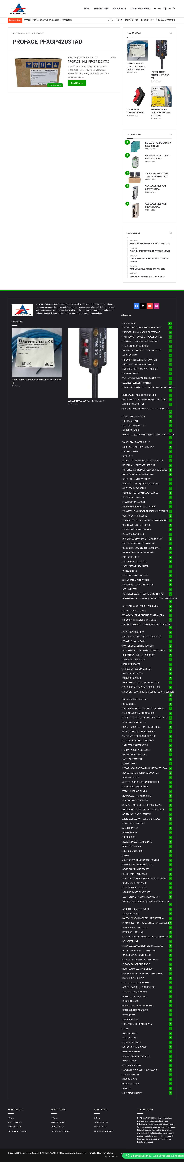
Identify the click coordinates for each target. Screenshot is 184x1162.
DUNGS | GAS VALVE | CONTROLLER (139, 950)
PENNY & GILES (129, 571)
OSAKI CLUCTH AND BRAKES (135, 869)
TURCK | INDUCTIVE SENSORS (136, 750)
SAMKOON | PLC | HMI (132, 932)
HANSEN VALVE (129, 1061)
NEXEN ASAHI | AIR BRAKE (134, 883)
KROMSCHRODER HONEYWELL (136, 529)
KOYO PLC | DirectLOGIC (133, 641)
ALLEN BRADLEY (130, 828)
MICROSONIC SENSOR (132, 851)
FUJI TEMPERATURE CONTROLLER (138, 543)
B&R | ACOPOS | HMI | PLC (134, 425)
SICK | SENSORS (129, 355)
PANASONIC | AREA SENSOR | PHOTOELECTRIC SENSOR (148, 435)
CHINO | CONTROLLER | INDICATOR (138, 655)
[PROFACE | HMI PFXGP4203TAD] (38, 72)
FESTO (125, 855)
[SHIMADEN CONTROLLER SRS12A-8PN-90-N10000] (135, 177)
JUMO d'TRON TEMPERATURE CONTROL (141, 860)
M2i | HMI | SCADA (130, 777)
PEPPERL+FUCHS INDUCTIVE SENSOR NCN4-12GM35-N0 (136, 66)
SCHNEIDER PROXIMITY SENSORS (138, 741)
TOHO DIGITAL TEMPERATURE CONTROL (141, 687)
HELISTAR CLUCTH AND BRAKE (137, 842)
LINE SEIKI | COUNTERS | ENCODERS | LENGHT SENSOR (148, 692)
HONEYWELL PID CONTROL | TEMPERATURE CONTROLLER (149, 598)
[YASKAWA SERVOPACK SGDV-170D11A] (135, 193)
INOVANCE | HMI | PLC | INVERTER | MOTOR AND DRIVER (148, 387)
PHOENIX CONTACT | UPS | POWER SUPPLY (142, 539)
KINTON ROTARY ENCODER (134, 1047)
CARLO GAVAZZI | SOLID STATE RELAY (140, 959)
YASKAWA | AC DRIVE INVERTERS (137, 585)
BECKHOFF (127, 456)
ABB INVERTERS (129, 589)
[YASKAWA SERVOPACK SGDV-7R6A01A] (135, 210)
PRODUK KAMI (119, 9)
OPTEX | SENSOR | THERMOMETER (138, 731)
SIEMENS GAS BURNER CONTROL (138, 865)
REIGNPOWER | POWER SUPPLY (137, 796)
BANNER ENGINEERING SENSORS (138, 646)
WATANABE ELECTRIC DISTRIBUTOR (139, 736)
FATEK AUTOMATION (132, 759)
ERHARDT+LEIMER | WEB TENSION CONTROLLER (145, 511)
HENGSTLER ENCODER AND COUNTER (140, 773)
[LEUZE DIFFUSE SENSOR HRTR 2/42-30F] (161, 54)
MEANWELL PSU (129, 1038)
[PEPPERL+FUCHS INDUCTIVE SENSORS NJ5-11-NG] (161, 96)
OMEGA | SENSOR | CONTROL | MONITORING (143, 918)
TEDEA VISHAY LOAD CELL (134, 888)
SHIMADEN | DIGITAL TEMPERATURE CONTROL (144, 708)
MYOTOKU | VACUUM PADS (135, 996)
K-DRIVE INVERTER (130, 1074)
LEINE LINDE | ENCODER (133, 823)
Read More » (77, 83)
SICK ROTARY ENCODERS (134, 488)
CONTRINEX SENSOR (131, 1065)
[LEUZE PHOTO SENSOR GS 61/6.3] (137, 96)
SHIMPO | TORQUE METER (134, 992)
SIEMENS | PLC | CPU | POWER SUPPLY (140, 493)
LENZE (125, 1028)
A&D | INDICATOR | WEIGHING (136, 982)
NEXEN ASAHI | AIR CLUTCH (135, 927)
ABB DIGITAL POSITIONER (134, 562)
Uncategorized (128, 1015)
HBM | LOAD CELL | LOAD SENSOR (138, 969)
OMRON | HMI (128, 704)
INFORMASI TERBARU (140, 9)
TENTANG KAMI (101, 9)
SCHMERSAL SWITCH (132, 1042)
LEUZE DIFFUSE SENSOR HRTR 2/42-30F (160, 75)
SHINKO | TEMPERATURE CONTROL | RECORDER (144, 718)
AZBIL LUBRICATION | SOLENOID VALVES (141, 819)
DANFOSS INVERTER (131, 1051)
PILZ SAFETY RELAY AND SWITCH (138, 364)
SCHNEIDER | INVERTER (133, 497)
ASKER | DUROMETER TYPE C (136, 909)
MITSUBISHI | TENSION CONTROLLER (139, 620)
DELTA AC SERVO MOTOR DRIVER (137, 474)
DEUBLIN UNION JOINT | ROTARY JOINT (140, 682)
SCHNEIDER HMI (130, 941)
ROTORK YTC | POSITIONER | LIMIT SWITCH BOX (144, 768)
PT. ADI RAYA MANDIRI (51, 1153)
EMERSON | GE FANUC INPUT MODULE (140, 369)
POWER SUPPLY (129, 832)
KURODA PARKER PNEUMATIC (136, 964)
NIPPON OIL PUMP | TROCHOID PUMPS (140, 484)
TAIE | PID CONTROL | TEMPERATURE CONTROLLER (146, 624)
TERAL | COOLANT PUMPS (134, 791)
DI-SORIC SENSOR (130, 1001)
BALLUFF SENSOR (130, 373)
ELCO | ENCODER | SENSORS (135, 575)
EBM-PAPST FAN (130, 421)
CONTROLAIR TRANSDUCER (135, 516)
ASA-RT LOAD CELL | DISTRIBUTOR (138, 987)
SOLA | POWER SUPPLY (133, 978)
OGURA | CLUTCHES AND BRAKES (138, 1005)
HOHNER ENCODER (131, 664)
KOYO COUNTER (129, 1079)
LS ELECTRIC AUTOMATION (135, 745)
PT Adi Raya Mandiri (77, 58)
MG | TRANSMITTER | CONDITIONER (144, 399)
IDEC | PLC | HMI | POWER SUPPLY (138, 447)
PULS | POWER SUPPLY (133, 632)
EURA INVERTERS (130, 914)
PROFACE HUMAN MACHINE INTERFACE (141, 332)
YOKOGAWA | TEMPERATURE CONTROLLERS (143, 615)
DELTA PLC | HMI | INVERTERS (136, 479)
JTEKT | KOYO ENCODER (133, 416)
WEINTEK (126, 1088)
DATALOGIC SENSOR (132, 846)
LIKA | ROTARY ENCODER (134, 502)
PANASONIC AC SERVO (133, 534)
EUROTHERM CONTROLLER (135, 787)
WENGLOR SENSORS (132, 678)
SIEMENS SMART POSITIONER (136, 892)
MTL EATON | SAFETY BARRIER (136, 669)
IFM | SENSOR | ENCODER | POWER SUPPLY (142, 337)
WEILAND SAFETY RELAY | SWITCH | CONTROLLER (145, 901)
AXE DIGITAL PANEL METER (141, 637)
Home (16, 33)
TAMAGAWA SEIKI (130, 1019)
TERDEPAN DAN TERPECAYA (101, 1153)
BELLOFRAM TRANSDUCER (134, 874)
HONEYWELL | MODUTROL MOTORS (139, 395)
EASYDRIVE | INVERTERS (133, 660)
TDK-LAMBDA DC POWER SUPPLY (137, 1024)
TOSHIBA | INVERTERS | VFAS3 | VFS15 (140, 341)
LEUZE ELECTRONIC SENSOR (135, 346)
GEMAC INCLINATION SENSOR (136, 814)
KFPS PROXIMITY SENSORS (135, 800)
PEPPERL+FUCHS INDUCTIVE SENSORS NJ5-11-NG (160, 112)
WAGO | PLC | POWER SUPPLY (136, 442)
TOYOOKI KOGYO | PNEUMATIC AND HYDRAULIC (144, 520)
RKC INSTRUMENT (131, 557)
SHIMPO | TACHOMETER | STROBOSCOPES (142, 805)
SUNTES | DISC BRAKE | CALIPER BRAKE (140, 782)
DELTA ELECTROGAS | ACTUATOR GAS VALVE (143, 809)
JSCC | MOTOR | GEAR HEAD (135, 566)
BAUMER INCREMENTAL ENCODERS (139, 507)
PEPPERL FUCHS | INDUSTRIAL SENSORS (141, 350)
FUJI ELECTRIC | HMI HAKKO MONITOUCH (141, 328)
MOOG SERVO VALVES (132, 673)
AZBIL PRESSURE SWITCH (134, 722)
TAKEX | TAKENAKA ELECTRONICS (138, 713)
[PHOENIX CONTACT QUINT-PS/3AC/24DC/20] (135, 162)
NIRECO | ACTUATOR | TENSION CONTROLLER (143, 650)
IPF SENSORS (128, 837)
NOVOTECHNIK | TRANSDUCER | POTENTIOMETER (145, 409)
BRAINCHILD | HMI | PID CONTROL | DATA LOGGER (145, 923)
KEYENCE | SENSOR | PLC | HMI (136, 383)
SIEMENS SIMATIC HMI (133, 404)
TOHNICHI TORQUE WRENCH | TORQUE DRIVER (144, 878)
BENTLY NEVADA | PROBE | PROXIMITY (140, 606)
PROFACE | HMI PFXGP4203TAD (88, 61)
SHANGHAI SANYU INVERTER (136, 580)
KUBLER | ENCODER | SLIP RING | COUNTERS (143, 461)
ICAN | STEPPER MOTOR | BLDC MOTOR (140, 897)
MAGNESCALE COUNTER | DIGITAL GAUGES (142, 946)
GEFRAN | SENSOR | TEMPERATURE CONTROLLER (145, 937)
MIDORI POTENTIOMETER (134, 754)
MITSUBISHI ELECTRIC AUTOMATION (139, 360)
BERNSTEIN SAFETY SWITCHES (136, 1056)
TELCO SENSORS (130, 451)
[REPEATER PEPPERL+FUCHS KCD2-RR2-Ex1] (135, 146)
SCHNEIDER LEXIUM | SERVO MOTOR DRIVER (143, 594)
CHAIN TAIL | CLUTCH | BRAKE (136, 525)
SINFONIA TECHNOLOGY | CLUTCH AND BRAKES (144, 470)
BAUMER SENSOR (130, 430)
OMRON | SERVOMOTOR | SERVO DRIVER (141, 548)
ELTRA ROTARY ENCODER (134, 611)
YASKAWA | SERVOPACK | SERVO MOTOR (141, 378)
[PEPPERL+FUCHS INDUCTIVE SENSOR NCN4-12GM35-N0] (137, 50)
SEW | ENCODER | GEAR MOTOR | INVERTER (142, 973)
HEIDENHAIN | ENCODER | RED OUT (138, 465)
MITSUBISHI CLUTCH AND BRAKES (138, 552)
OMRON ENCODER (130, 1083)
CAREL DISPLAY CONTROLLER (136, 955)
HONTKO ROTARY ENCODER (135, 1010)
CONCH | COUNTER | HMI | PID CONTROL (141, 727)
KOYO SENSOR (129, 764)
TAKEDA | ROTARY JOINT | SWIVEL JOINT (140, 1070)
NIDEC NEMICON (129, 1033)
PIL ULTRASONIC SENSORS (134, 699)
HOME (87, 9)
